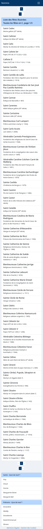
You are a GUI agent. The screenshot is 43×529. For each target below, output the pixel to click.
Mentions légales (13, 528)
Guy (4, 479)
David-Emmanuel (9, 520)
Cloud (5, 484)
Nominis (5, 3)
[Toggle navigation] (39, 3)
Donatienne (7, 515)
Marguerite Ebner (10, 492)
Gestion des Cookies (28, 528)
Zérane (6, 524)
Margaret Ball (8, 497)
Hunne (5, 488)
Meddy (5, 511)
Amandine (7, 507)
